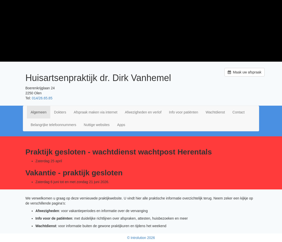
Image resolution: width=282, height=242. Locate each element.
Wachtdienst (215, 112)
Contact (238, 112)
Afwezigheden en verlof (143, 112)
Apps (121, 125)
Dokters (60, 112)
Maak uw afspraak (244, 72)
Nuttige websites (97, 125)
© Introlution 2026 (141, 238)
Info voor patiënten (183, 112)
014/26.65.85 (42, 98)
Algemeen (38, 112)
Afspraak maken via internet (95, 112)
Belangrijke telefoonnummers (53, 125)
